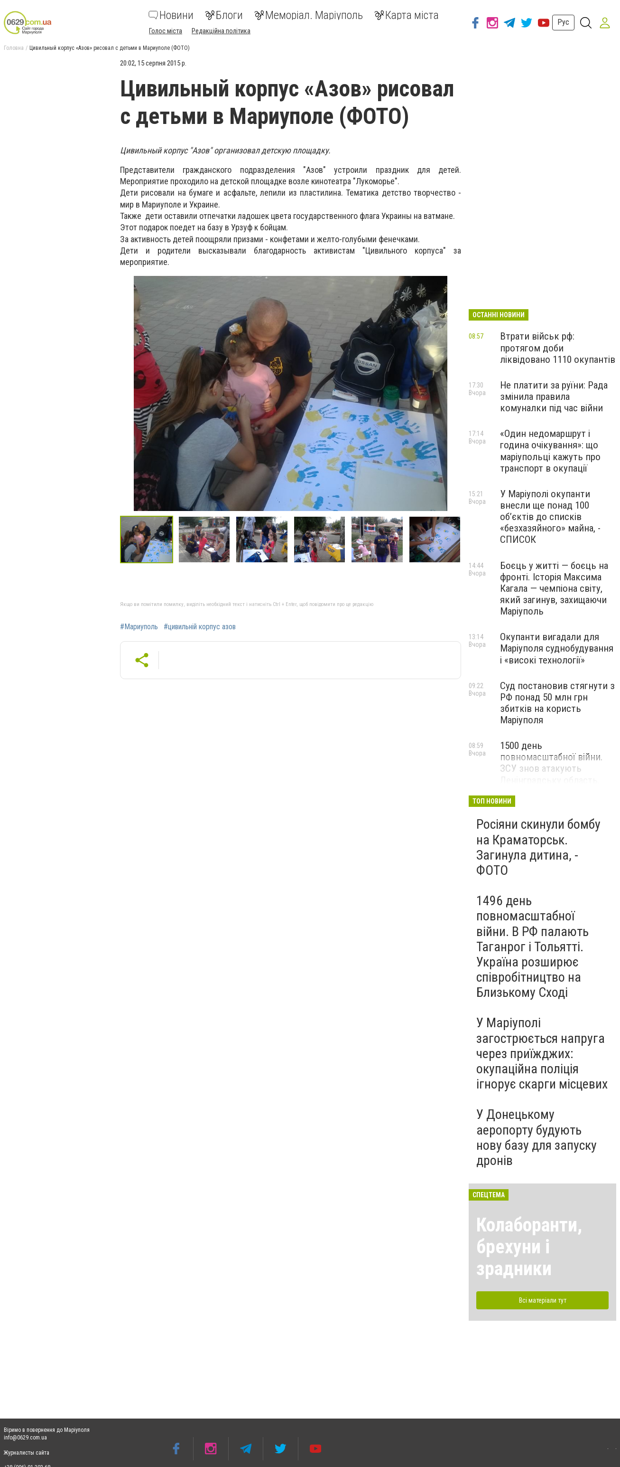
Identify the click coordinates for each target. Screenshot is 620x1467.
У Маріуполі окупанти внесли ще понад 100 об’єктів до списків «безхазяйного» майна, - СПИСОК (550, 517)
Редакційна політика (221, 31)
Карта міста (406, 15)
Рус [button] (563, 22)
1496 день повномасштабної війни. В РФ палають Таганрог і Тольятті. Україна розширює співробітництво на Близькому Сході (532, 946)
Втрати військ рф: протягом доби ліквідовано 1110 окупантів (557, 348)
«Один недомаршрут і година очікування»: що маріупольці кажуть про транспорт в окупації (550, 450)
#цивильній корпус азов (200, 627)
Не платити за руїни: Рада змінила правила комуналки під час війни (554, 396)
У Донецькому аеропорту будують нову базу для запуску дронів (536, 1137)
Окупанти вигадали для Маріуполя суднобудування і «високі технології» (556, 648)
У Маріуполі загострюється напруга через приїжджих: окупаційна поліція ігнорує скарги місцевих (542, 1053)
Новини (171, 15)
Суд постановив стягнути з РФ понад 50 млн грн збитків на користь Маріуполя (557, 703)
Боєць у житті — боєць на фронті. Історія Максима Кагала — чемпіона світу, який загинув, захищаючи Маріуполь (554, 588)
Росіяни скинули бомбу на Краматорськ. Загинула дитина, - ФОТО (538, 847)
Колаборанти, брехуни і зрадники (529, 1247)
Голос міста (165, 31)
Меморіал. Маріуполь (308, 15)
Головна (14, 48)
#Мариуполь (139, 627)
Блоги (224, 15)
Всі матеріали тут (542, 1300)
